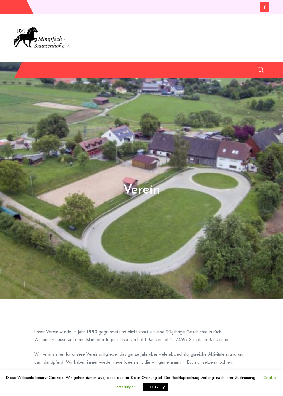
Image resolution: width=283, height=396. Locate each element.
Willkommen (46, 71)
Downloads (200, 71)
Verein (79, 71)
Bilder (168, 71)
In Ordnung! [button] (155, 387)
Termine (141, 71)
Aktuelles (109, 71)
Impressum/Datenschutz (62, 90)
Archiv (233, 71)
